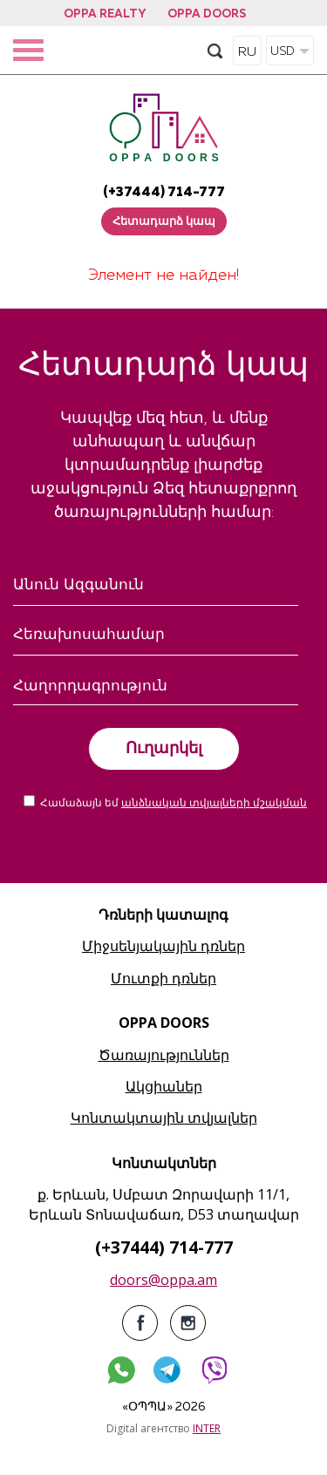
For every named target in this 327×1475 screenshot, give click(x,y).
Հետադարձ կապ (163, 222)
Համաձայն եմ (173, 804)
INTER (207, 1428)
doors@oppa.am (163, 1279)
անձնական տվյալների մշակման (214, 804)
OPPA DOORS (206, 14)
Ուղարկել (164, 748)
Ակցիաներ (164, 1086)
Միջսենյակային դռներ (163, 945)
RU (247, 51)
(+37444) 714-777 (164, 192)
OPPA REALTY (105, 14)
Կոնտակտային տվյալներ (164, 1117)
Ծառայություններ (164, 1054)
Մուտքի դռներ (163, 978)
